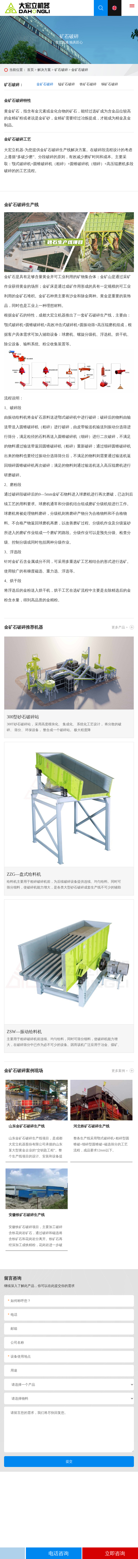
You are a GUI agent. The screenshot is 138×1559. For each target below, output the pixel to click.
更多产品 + (120, 627)
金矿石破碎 (44, 84)
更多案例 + (120, 1071)
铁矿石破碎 (88, 84)
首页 (30, 70)
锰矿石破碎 (66, 84)
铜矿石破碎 (109, 84)
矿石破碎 (61, 70)
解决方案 (44, 70)
